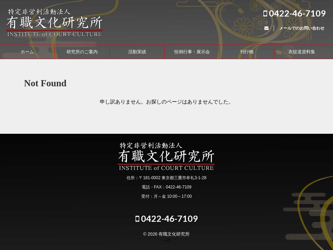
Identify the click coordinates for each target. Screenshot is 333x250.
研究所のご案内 (82, 51)
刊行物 (246, 51)
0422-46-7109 (294, 13)
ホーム (27, 51)
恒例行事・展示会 (192, 51)
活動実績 (137, 51)
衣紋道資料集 (301, 51)
